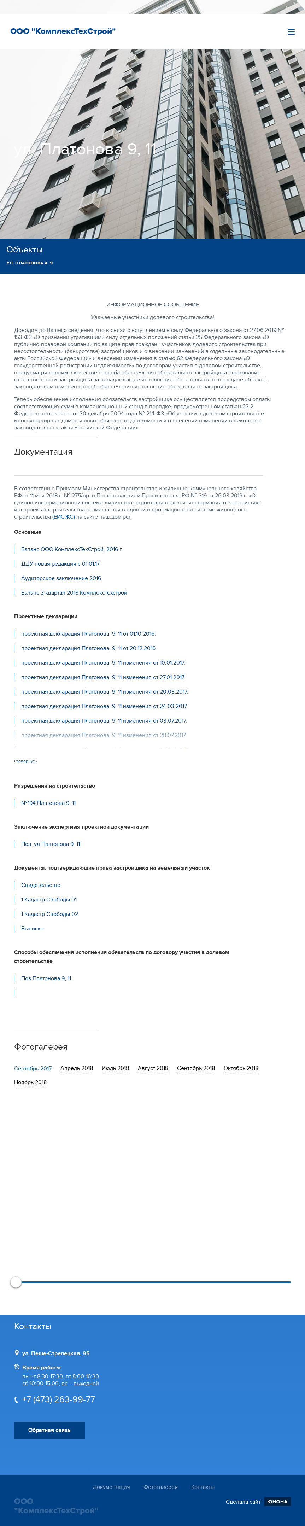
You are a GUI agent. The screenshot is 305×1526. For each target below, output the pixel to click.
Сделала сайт (258, 1502)
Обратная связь (49, 1430)
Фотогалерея (160, 1487)
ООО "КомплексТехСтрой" (63, 31)
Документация (111, 1487)
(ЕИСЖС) (63, 516)
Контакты (203, 1487)
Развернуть (25, 761)
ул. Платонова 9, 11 (30, 263)
